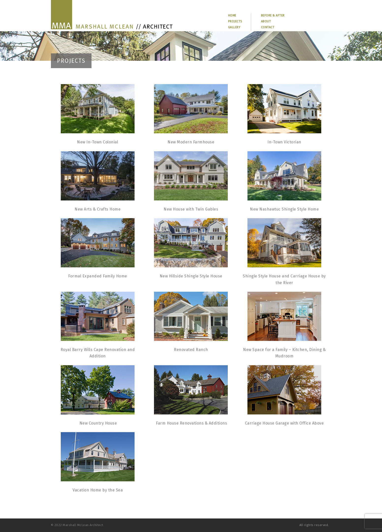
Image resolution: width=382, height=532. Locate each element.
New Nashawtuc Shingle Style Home (284, 209)
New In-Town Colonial (97, 142)
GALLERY (234, 27)
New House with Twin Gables (191, 209)
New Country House (98, 423)
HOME (232, 15)
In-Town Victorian (284, 142)
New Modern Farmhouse (191, 142)
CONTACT (268, 27)
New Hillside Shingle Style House (191, 276)
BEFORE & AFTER (273, 15)
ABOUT (266, 21)
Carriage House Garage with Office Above (284, 423)
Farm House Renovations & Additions (191, 423)
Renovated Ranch (191, 349)
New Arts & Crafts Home (98, 209)
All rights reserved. (314, 525)
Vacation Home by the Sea (98, 490)
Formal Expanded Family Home (97, 276)
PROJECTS (235, 21)
